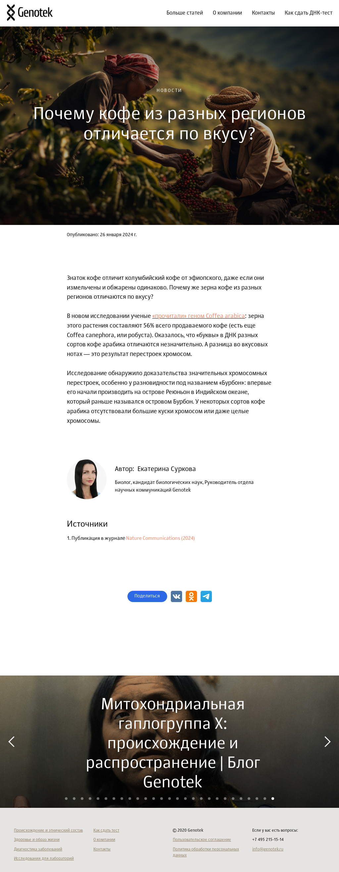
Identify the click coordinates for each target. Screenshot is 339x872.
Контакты (263, 13)
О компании (227, 13)
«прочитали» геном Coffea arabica (198, 316)
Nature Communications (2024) (160, 538)
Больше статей (185, 13)
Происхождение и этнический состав (48, 831)
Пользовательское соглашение (202, 840)
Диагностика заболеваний (38, 849)
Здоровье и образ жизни (37, 840)
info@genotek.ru (267, 849)
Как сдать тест (106, 831)
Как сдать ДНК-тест (308, 13)
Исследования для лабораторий (44, 859)
